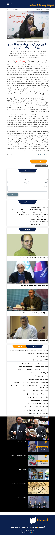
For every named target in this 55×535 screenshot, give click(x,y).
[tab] (34, 346)
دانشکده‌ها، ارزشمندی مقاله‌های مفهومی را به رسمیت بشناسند (34, 410)
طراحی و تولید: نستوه (27, 532)
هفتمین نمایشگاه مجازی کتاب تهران (18, 455)
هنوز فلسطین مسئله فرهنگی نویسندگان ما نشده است (34, 285)
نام (47, 179)
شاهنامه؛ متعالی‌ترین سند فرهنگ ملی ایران (36, 221)
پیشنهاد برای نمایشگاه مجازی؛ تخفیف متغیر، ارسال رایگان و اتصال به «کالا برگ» (28, 212)
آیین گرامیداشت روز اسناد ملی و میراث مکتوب (16, 497)
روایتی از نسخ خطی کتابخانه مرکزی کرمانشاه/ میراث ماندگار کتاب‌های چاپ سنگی (28, 210)
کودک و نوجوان (39, 9)
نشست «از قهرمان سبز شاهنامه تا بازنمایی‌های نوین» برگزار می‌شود (33, 366)
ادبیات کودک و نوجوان (41, 166)
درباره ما (29, 527)
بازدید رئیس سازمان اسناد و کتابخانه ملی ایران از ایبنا (36, 353)
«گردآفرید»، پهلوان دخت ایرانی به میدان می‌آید (38, 379)
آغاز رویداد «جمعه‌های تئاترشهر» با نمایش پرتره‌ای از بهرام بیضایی (34, 407)
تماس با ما (34, 527)
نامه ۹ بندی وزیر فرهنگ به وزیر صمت (39, 400)
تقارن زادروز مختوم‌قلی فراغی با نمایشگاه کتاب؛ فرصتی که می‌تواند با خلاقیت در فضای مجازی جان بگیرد (29, 386)
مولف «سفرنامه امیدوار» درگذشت (38, 219)
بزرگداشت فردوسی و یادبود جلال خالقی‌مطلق (38, 397)
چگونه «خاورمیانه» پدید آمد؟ (41, 376)
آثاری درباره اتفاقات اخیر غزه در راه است (38, 340)
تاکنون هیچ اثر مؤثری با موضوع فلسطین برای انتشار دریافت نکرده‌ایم (27, 46)
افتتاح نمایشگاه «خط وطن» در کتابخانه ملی (38, 373)
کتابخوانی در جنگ (22, 469)
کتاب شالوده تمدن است (41, 217)
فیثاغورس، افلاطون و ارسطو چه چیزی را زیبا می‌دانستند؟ (35, 390)
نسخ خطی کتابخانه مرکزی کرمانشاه (38, 207)
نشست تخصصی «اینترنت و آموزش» (38, 224)
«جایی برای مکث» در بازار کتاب (41, 357)
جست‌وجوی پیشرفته (15, 527)
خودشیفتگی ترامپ (22, 441)
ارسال (12, 194)
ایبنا (41, 5)
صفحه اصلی (46, 9)
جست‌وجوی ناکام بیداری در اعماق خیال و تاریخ (37, 394)
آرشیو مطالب (41, 527)
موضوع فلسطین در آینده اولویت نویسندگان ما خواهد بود (34, 313)
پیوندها (23, 527)
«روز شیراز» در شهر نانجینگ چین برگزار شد (38, 413)
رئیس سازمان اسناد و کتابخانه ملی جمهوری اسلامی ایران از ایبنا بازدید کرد (32, 369)
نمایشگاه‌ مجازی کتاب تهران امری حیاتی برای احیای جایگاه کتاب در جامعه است (31, 382)
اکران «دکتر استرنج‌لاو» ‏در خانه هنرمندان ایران (38, 403)
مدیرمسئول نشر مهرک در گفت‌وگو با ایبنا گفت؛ (27, 41)
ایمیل (25, 179)
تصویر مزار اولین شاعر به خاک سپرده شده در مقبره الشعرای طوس (32, 214)
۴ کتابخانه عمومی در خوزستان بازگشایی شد (38, 360)
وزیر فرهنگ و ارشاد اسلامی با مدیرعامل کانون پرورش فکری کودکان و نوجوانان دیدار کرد (29, 350)
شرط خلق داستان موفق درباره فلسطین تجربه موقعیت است (33, 258)
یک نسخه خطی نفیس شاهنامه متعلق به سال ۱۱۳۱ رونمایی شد (34, 363)
